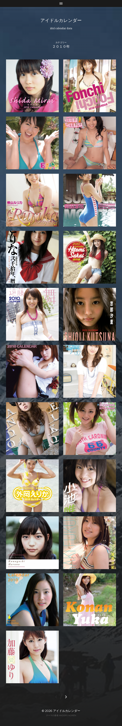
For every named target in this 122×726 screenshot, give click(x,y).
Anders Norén (67, 715)
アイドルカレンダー (61, 20)
